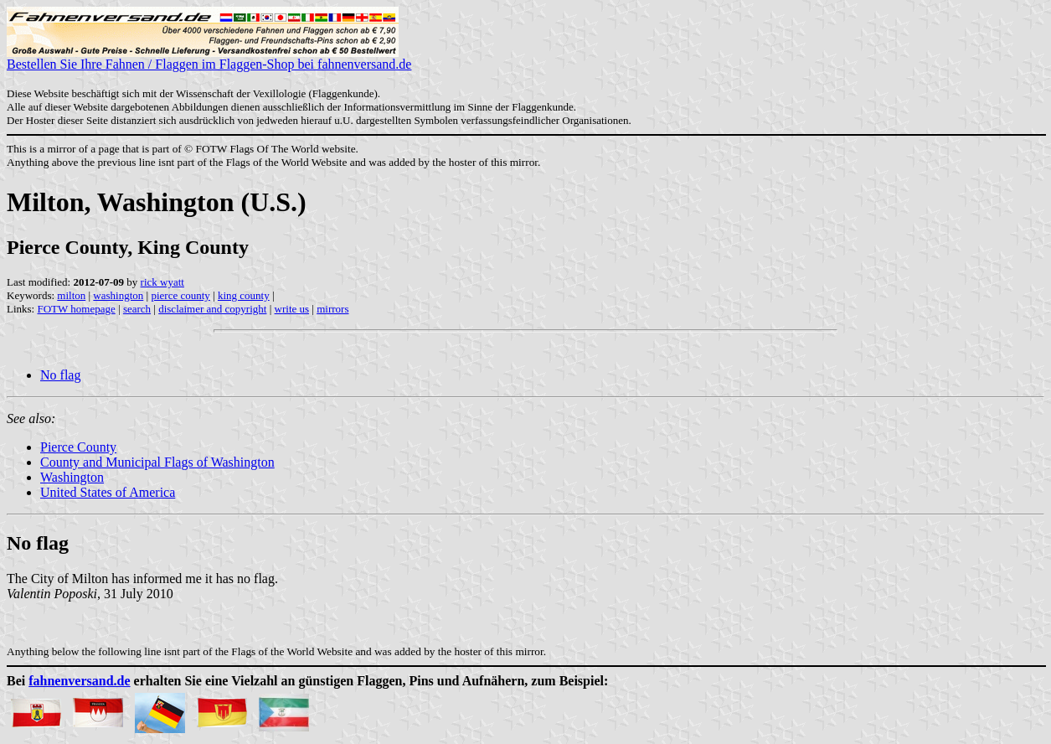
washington (118, 295)
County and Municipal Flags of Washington (157, 462)
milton (71, 295)
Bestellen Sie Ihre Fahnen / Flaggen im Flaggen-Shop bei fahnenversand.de (209, 58)
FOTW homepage (76, 308)
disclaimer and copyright (212, 308)
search (137, 308)
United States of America (107, 492)
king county (244, 295)
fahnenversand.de (79, 681)
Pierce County (78, 447)
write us (292, 308)
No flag (60, 375)
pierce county (180, 295)
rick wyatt (162, 282)
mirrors (332, 308)
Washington (72, 477)
